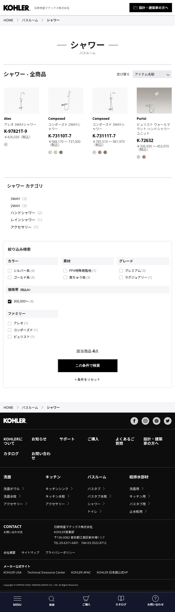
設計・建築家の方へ (150, 7)
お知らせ (39, 439)
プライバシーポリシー (60, 552)
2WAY (15, 205)
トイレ (92, 511)
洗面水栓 (10, 496)
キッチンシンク (57, 489)
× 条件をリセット (87, 379)
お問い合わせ (155, 600)
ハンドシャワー (23, 212)
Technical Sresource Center (46, 572)
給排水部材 (138, 476)
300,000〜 (23, 301)
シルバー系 (24, 270)
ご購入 (86, 600)
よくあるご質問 (125, 441)
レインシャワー (23, 219)
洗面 (7, 476)
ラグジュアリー (138, 277)
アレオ (21, 323)
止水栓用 (135, 511)
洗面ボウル (12, 489)
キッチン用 (137, 496)
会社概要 (9, 552)
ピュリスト (24, 336)
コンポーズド (25, 330)
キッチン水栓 (55, 496)
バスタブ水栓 (97, 496)
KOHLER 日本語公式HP (112, 572)
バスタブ (93, 489)
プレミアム (135, 270)
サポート (67, 439)
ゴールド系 (24, 277)
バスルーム (33, 20)
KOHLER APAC (81, 572)
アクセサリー (21, 227)
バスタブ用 (137, 504)
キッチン (53, 476)
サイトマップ (30, 552)
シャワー (93, 504)
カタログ (121, 600)
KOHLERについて (13, 441)
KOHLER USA (12, 572)
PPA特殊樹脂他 (82, 270)
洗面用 (134, 489)
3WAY (15, 198)
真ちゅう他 (79, 277)
